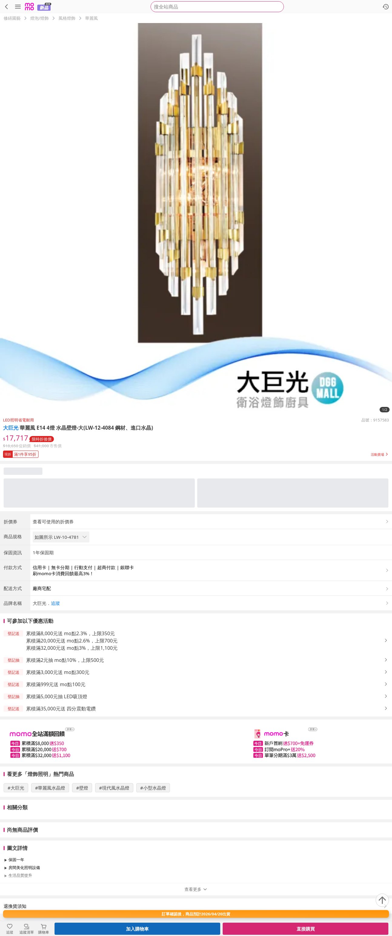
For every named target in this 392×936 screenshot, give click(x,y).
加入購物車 (137, 929)
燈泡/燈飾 (39, 18)
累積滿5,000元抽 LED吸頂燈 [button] (56, 696)
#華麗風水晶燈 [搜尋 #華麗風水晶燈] (50, 788)
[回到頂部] (382, 900)
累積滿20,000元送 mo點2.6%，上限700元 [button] (72, 640)
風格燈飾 (66, 18)
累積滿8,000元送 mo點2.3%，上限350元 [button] (70, 633)
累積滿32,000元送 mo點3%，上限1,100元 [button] (72, 648)
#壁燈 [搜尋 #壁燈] (82, 788)
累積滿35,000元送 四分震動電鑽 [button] (61, 708)
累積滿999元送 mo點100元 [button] (55, 684)
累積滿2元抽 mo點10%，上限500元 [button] (65, 660)
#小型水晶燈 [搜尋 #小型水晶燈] (153, 788)
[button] (196, 453)
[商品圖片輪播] (196, 219)
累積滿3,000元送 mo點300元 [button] (57, 672)
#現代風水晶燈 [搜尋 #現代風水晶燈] (114, 788)
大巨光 (10, 427)
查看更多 (196, 889)
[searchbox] (217, 6)
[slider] (196, 741)
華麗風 (91, 18)
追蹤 (55, 603)
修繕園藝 (12, 18)
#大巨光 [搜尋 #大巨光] (16, 788)
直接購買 (306, 929)
